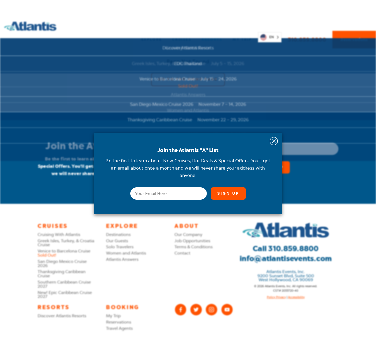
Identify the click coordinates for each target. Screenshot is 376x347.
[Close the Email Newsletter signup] (274, 141)
